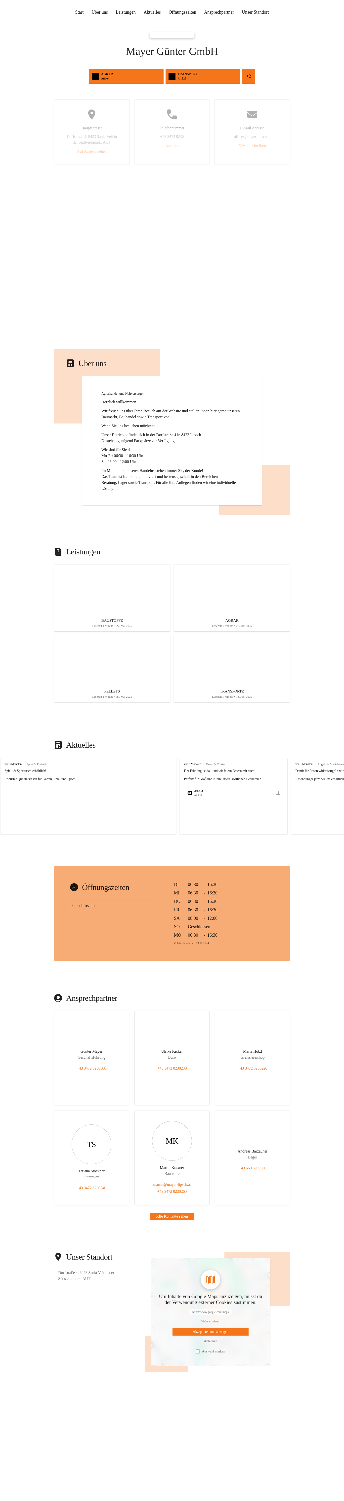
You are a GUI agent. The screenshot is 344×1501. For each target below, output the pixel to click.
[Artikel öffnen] (112, 611)
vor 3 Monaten (13, 771)
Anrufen (171, 146)
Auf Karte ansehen (92, 151)
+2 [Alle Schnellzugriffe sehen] (248, 76)
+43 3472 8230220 (252, 1076)
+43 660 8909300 (252, 1176)
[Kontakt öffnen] (91, 1060)
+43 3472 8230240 (91, 1195)
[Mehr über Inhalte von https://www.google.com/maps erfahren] (210, 1329)
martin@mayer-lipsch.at (172, 1192)
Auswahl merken (210, 1359)
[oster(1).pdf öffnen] (226, 801)
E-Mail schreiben (252, 146)
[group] (172, 804)
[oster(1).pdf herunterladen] (274, 801)
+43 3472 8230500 (91, 1076)
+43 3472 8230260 (172, 1199)
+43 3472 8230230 (172, 1076)
